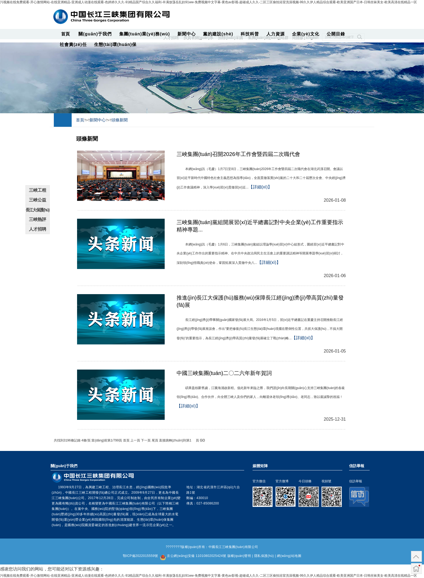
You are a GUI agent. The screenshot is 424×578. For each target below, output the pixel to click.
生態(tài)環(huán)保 (115, 44)
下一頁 (146, 440)
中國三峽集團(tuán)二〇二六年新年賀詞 (224, 373)
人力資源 (275, 34)
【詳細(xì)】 (260, 187)
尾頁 (155, 440)
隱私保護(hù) (264, 556)
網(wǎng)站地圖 (289, 556)
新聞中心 (186, 34)
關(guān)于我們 (95, 34)
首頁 (65, 34)
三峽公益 (37, 200)
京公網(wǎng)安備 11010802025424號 (196, 556)
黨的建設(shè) (218, 34)
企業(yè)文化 (305, 34)
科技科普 (250, 34)
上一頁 (135, 440)
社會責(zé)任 (73, 44)
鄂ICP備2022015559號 (140, 556)
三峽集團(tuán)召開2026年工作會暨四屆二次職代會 (238, 154)
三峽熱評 (37, 219)
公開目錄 (336, 34)
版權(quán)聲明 (239, 556)
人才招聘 (37, 229)
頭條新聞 (119, 120)
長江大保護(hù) (37, 209)
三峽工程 (37, 190)
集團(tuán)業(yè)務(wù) (144, 34)
